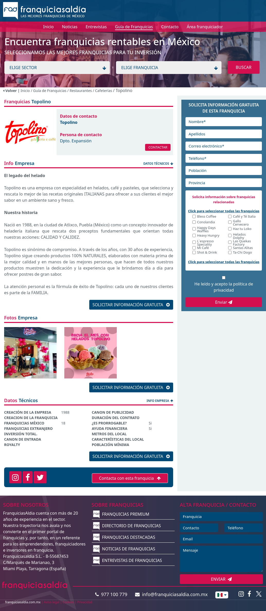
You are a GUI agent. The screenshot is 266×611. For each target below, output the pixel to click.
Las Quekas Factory (242, 242)
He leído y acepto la (223, 287)
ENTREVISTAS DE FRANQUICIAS (127, 560)
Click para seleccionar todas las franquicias (223, 211)
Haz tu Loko (242, 229)
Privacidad (84, 602)
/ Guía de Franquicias (49, 90)
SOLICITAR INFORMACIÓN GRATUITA (131, 305)
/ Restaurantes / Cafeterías (90, 90)
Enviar (223, 302)
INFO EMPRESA (160, 401)
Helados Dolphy (239, 236)
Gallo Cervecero (241, 222)
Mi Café (203, 248)
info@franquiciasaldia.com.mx (171, 594)
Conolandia (206, 222)
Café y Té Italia (244, 217)
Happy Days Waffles (206, 229)
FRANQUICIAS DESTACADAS (124, 537)
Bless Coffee (206, 217)
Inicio (25, 90)
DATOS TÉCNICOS (158, 163)
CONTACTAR (157, 147)
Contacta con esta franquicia (130, 478)
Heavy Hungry (208, 236)
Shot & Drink (207, 253)
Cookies (68, 602)
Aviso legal (51, 602)
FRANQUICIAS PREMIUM (121, 514)
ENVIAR (221, 579)
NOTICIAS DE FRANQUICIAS (124, 549)
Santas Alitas (243, 248)
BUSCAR (243, 67)
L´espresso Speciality (205, 242)
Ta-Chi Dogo (242, 253)
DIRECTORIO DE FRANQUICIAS (127, 526)
